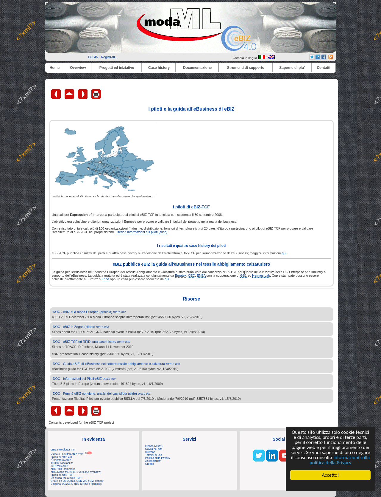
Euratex (180, 275)
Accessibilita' (153, 460)
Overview (78, 68)
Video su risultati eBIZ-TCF (71, 454)
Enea (105, 279)
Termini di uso (153, 454)
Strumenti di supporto (245, 68)
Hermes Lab (261, 275)
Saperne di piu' (292, 68)
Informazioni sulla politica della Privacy (340, 460)
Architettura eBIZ (61, 460)
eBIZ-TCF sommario (63, 468)
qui (167, 279)
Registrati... (109, 57)
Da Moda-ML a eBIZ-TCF (66, 477)
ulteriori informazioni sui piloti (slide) (141, 232)
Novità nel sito (154, 449)
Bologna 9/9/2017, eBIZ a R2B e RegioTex (76, 483)
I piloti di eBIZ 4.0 (61, 457)
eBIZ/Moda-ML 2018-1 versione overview (76, 471)
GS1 (243, 275)
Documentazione (197, 68)
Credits (149, 463)
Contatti (323, 68)
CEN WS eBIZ (59, 466)
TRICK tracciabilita (62, 463)
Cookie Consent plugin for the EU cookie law (330, 485)
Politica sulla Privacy (157, 457)
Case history (159, 68)
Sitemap (150, 451)
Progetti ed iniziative (116, 68)
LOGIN (93, 57)
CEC (191, 275)
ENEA (201, 275)
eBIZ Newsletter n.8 (63, 449)
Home (55, 68)
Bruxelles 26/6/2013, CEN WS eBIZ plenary (77, 480)
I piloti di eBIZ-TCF (62, 474)
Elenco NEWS (154, 446)
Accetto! (330, 475)
